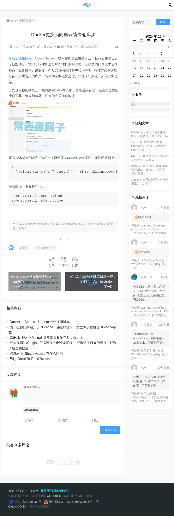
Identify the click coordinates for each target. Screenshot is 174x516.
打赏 (75, 262)
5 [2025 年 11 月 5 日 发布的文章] (147, 54)
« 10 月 (135, 83)
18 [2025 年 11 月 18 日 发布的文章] (141, 68)
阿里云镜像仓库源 (45, 247)
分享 (52, 262)
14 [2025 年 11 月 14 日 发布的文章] (162, 61)
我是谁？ (22, 490)
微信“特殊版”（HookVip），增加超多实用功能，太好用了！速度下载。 (150, 397)
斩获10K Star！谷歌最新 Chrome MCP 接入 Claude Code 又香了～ (148, 146)
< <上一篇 (17, 286)
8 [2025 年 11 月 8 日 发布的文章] (168, 54)
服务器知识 (27, 20)
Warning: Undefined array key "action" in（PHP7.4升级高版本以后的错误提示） (150, 229)
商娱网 (34, 490)
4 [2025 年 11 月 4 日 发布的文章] (141, 54)
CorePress (54, 495)
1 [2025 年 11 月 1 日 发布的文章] (168, 46)
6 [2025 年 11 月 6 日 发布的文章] (154, 54)
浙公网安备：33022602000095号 (70, 501)
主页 (11, 20)
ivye (14, 46)
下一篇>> (110, 286)
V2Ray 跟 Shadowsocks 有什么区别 (36, 353)
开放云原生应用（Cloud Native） (32, 58)
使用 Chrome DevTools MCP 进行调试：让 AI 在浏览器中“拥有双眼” (149, 169)
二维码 (63, 262)
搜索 (162, 22)
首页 (11, 490)
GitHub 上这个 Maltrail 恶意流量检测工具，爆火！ (46, 337)
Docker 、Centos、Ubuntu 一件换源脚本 (40, 322)
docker (23, 247)
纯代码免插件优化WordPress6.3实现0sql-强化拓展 (149, 264)
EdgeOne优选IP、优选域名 (30, 359)
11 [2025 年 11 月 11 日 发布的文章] (141, 61)
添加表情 (31, 410)
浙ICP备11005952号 (27, 501)
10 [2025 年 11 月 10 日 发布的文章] (134, 61)
